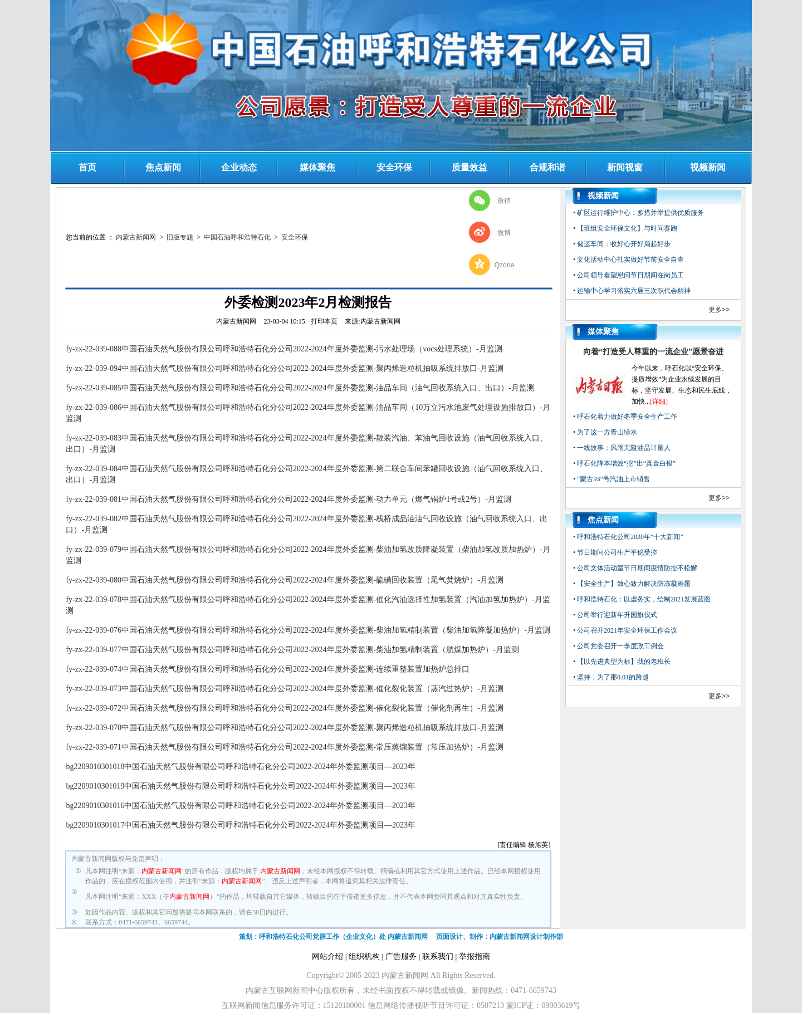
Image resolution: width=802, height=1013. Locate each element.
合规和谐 (547, 167)
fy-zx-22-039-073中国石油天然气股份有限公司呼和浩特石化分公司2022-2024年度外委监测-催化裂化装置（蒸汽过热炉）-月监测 (284, 688)
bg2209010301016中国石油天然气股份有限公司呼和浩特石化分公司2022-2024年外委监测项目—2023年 (240, 805)
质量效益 (469, 167)
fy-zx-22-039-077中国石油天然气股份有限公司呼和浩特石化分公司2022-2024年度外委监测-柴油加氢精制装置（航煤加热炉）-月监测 (292, 649)
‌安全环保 (294, 237)
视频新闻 (708, 167)
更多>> (719, 310)
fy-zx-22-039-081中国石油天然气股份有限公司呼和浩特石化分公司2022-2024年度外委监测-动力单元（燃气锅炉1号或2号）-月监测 (288, 499)
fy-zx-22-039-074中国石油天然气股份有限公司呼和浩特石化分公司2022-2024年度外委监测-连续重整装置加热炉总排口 (268, 669)
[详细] (659, 401)
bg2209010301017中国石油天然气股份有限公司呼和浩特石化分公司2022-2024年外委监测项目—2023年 (240, 825)
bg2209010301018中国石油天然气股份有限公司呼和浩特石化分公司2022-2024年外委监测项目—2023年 (240, 766)
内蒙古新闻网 (136, 237)
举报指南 (474, 956)
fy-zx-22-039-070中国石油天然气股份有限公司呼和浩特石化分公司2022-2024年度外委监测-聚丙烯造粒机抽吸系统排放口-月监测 (284, 727)
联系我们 (437, 956)
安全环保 (394, 167)
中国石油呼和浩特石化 (237, 237)
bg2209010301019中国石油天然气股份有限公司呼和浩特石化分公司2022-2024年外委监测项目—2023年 (240, 786)
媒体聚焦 (317, 167)
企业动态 (239, 167)
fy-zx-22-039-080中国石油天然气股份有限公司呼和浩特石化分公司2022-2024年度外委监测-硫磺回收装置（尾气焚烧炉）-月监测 (284, 580)
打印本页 (324, 321)
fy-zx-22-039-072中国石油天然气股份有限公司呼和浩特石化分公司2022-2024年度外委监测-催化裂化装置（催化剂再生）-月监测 (284, 708)
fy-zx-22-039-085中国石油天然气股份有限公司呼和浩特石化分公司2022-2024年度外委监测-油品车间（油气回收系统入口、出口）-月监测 (300, 388)
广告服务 (401, 956)
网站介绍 (327, 956)
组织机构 (364, 956)
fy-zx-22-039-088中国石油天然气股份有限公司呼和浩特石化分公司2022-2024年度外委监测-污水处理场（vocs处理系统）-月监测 (284, 349)
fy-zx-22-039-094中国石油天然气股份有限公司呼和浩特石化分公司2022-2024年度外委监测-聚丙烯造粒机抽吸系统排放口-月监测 (284, 368)
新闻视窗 (625, 167)
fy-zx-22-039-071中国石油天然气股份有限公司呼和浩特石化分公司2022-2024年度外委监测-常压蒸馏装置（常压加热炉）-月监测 (284, 747)
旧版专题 (180, 237)
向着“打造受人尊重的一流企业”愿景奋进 (653, 352)
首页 (87, 167)
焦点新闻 (163, 167)
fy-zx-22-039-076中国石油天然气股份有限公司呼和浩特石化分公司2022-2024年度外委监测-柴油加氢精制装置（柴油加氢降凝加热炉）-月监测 (308, 630)
